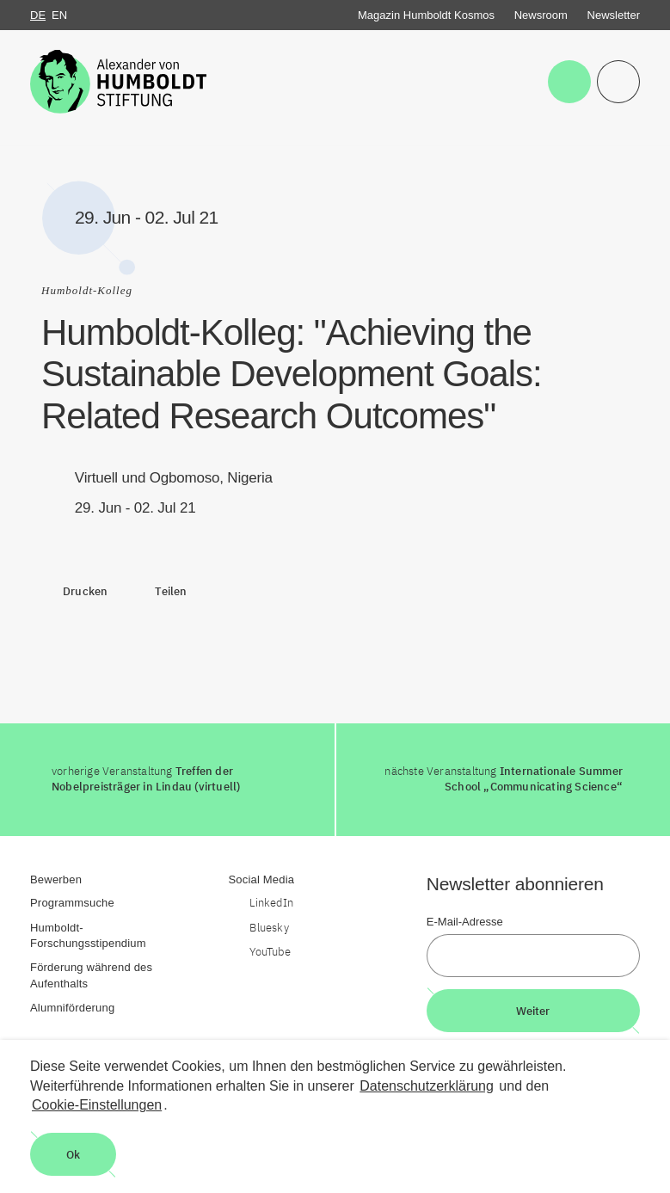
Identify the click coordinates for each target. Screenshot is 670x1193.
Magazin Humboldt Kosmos (426, 15)
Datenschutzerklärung (427, 1086)
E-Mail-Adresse (465, 921)
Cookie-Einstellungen (97, 1105)
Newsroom (541, 15)
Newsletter (613, 15)
